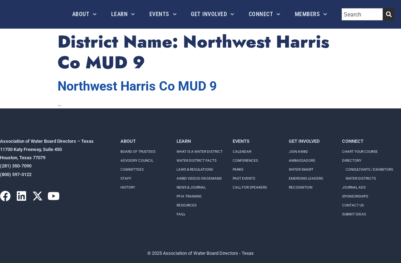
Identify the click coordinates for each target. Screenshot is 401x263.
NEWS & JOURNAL (191, 187)
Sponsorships (355, 196)
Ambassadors (302, 160)
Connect (265, 14)
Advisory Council (136, 160)
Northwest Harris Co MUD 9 (137, 86)
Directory (351, 160)
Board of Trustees (137, 151)
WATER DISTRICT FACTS (197, 160)
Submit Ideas (354, 214)
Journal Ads (354, 187)
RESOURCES (187, 205)
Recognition (300, 187)
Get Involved (212, 14)
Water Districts (361, 178)
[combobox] (362, 14)
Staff (126, 178)
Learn (123, 14)
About (84, 14)
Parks (238, 169)
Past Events (244, 178)
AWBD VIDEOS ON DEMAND (199, 178)
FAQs (181, 214)
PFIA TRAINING (189, 196)
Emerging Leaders (306, 178)
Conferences (245, 160)
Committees (132, 169)
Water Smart (301, 169)
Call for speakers (250, 187)
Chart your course (360, 151)
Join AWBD (298, 151)
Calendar (242, 151)
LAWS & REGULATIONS (195, 169)
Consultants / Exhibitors (369, 169)
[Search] (389, 14)
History (127, 187)
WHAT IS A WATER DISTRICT (200, 151)
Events (163, 14)
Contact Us (353, 205)
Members (311, 14)
